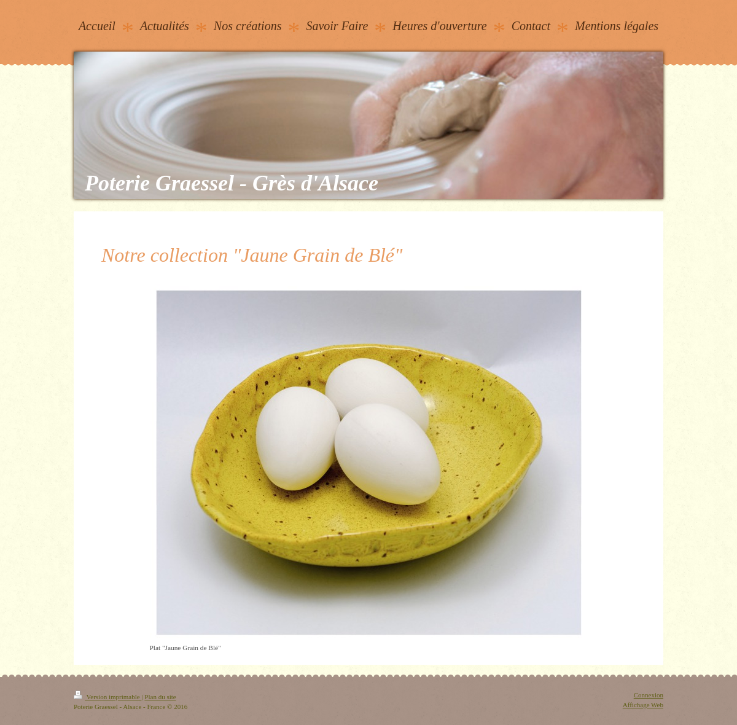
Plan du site (160, 696)
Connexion (648, 695)
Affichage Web (643, 704)
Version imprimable (107, 696)
